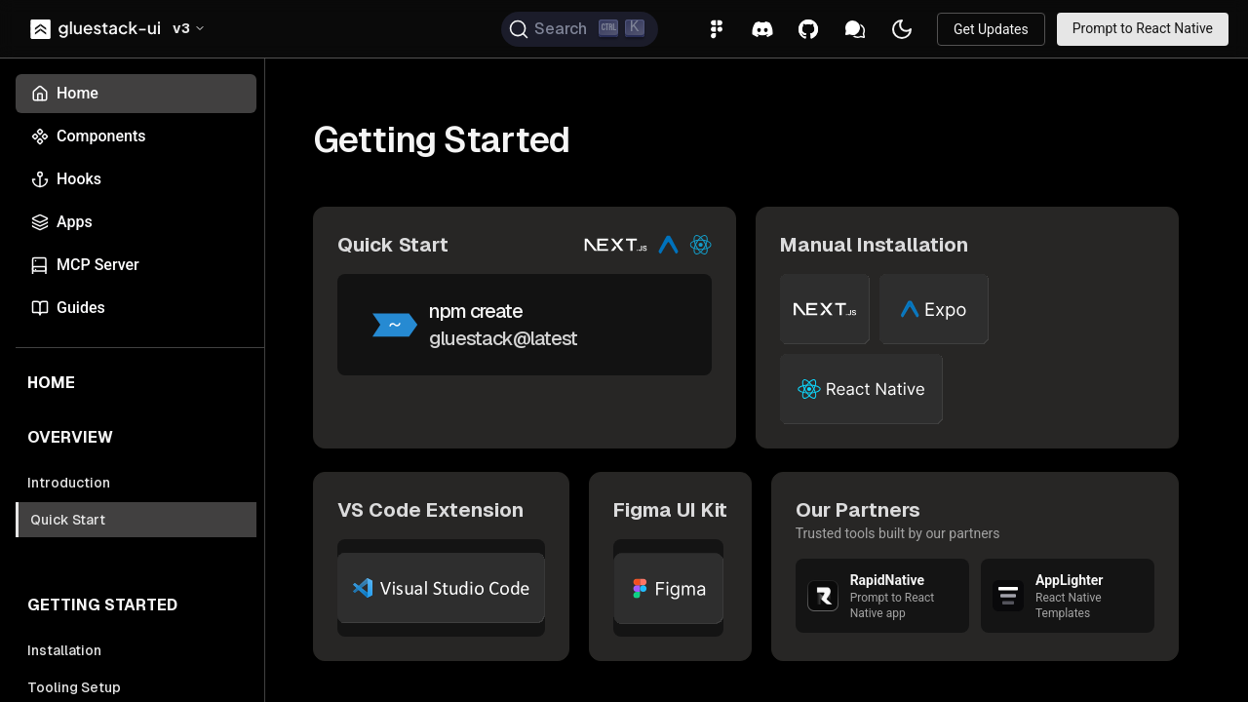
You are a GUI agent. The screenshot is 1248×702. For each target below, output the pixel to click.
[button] (189, 29)
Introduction (68, 482)
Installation (64, 650)
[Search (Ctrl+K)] (579, 29)
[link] (97, 29)
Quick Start (67, 519)
